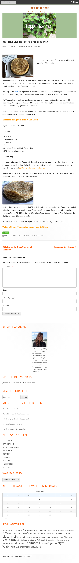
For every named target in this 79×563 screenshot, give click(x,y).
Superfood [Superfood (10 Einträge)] (15, 543)
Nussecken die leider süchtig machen (14, 409)
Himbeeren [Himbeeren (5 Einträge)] (34, 537)
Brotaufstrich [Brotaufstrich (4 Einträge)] (57, 530)
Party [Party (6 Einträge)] (39, 540)
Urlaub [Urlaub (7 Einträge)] (44, 543)
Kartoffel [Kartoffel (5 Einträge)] (63, 537)
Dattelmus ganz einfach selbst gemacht (15, 419)
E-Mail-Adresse (8, 298)
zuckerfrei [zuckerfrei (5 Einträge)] (37, 547)
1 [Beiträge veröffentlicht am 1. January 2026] (39, 499)
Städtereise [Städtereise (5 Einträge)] (6, 543)
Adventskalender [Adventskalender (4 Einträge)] (7, 530)
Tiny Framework (16, 556)
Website (5, 305)
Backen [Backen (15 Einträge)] (27, 530)
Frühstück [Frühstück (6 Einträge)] (22, 533)
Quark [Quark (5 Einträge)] (43, 540)
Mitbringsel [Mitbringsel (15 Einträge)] (8, 539)
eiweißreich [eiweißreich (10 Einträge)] (12, 533)
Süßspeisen (8, 464)
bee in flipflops (39, 7)
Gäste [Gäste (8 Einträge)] (18, 537)
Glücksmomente (10, 447)
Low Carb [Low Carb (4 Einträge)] (69, 537)
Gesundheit (8, 444)
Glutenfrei (29, 236)
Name (5, 290)
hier (16, 91)
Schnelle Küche (40, 236)
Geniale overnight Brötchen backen (14, 429)
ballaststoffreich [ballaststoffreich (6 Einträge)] (37, 530)
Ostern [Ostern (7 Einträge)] (33, 540)
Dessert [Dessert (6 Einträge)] (71, 530)
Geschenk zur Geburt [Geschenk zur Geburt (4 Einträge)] (52, 534)
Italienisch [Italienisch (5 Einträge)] (41, 537)
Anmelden (27, 556)
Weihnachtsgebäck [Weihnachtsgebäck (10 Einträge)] (25, 546)
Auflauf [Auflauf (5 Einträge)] (20, 530)
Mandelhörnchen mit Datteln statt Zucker (16, 414)
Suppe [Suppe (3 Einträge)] (22, 543)
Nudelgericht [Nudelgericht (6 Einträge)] (26, 540)
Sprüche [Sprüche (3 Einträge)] (68, 540)
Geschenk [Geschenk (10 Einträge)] (40, 533)
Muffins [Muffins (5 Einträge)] (17, 540)
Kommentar (7, 266)
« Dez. (4, 518)
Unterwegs (8, 467)
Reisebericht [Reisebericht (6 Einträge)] (50, 540)
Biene (4, 46)
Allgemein (7, 440)
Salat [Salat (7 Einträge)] (57, 540)
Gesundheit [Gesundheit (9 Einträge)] (64, 533)
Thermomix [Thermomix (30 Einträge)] (33, 543)
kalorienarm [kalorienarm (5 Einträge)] (55, 537)
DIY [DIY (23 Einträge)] (4, 533)
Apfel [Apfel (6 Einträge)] (15, 530)
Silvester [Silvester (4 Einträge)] (62, 540)
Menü (75, 2)
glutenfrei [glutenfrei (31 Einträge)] (9, 536)
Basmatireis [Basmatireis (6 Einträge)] (48, 530)
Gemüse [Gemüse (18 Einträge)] (31, 533)
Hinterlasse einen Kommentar (30, 46)
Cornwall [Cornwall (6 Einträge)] (64, 530)
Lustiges (6, 457)
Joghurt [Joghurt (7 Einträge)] (48, 537)
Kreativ (6, 454)
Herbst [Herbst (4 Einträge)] (28, 537)
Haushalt (7, 450)
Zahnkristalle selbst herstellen (12, 424)
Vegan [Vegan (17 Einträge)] (50, 543)
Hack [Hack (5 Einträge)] (23, 537)
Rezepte (6, 460)
